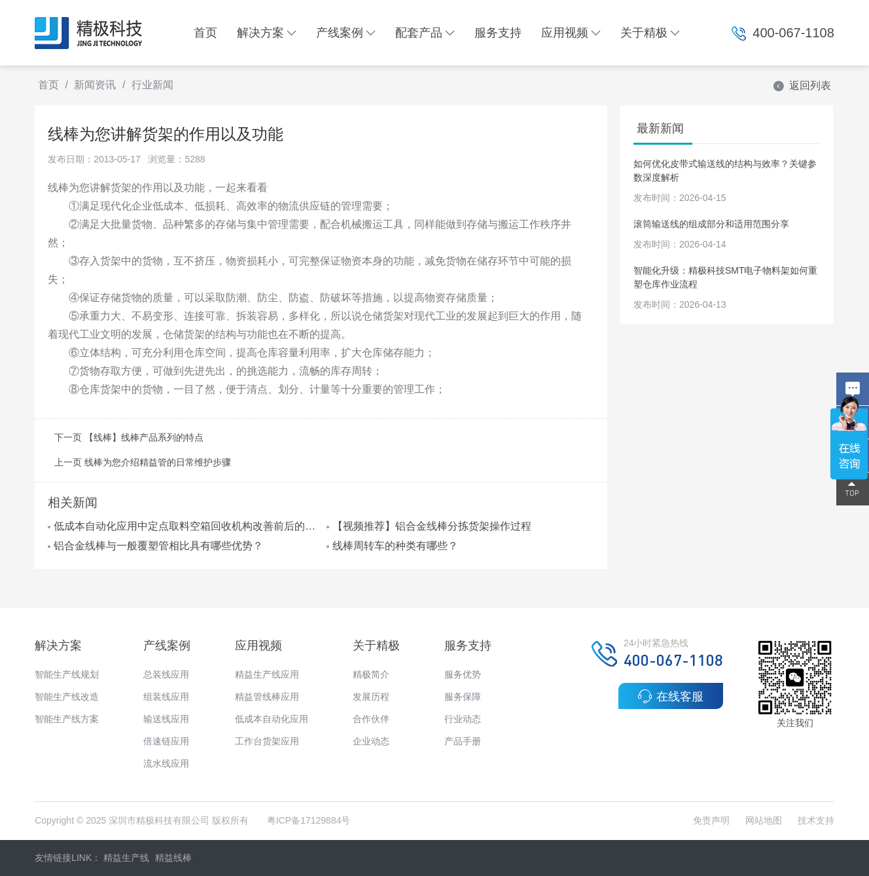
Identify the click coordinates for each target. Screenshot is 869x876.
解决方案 (266, 32)
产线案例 (346, 32)
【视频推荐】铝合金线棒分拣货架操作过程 (429, 526)
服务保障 (462, 696)
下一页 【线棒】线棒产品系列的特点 (129, 437)
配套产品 (425, 32)
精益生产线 (126, 857)
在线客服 (670, 696)
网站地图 (763, 820)
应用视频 (571, 32)
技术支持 (816, 820)
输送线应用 (166, 719)
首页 (205, 32)
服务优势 (462, 674)
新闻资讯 (95, 84)
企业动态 (371, 741)
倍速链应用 (166, 741)
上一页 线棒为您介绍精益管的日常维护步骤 (142, 462)
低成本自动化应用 (271, 719)
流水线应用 (166, 763)
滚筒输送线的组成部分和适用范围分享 (711, 224)
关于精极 (650, 32)
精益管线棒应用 (267, 696)
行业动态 (462, 719)
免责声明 (712, 820)
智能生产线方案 (67, 719)
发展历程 (371, 696)
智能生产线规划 (67, 674)
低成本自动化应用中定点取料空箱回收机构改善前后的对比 (181, 526)
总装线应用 (166, 674)
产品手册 (462, 741)
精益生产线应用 (267, 674)
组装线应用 (166, 696)
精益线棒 (173, 857)
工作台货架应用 (267, 741)
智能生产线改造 (67, 696)
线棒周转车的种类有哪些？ (392, 545)
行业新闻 (152, 84)
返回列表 (801, 85)
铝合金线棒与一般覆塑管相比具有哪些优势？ (155, 545)
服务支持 (498, 32)
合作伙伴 (371, 719)
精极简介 (371, 674)
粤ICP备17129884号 (309, 820)
